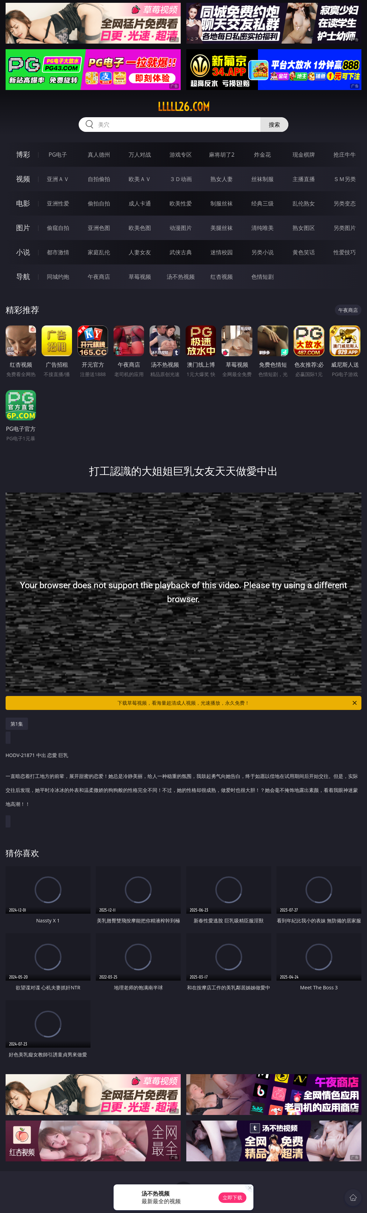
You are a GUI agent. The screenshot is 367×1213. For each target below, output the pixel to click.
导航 (23, 276)
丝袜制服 (262, 179)
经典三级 (262, 203)
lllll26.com (184, 107)
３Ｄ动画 (181, 179)
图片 (23, 227)
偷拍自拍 (99, 203)
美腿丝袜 (221, 228)
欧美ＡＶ (140, 179)
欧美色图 (140, 228)
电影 (23, 203)
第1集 (16, 723)
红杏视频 (221, 276)
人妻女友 (140, 252)
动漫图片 (181, 228)
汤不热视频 (181, 276)
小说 (23, 252)
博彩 (23, 154)
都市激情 (58, 252)
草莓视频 (140, 276)
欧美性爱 (181, 203)
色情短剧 (262, 276)
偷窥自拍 (58, 228)
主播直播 (304, 179)
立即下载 (232, 1197)
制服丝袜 (221, 203)
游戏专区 (181, 154)
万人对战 (140, 154)
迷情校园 (221, 252)
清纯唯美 (262, 228)
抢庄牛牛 (344, 154)
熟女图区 (304, 228)
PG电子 (58, 154)
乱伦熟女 (304, 203)
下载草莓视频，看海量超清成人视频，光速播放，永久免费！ (237, 703)
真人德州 (99, 154)
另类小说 (262, 252)
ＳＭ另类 (344, 179)
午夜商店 (99, 276)
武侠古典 (181, 252)
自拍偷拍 (99, 179)
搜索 (274, 124)
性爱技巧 (344, 252)
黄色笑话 (304, 252)
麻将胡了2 (222, 154)
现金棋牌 (304, 154)
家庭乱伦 (99, 252)
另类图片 (344, 228)
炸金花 (262, 154)
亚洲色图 (99, 228)
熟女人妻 (221, 179)
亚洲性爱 (58, 203)
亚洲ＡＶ (58, 179)
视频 (23, 179)
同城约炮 (58, 276)
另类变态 (344, 203)
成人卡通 (140, 203)
